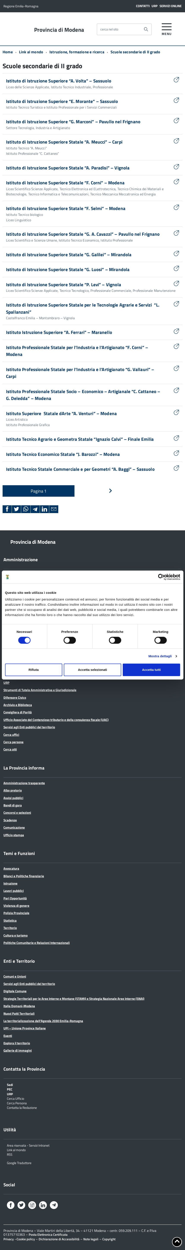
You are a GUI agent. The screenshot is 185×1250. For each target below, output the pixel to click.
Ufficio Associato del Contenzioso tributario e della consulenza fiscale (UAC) (56, 719)
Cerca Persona (17, 1103)
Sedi (10, 1084)
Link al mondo (31, 52)
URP (155, 5)
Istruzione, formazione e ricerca (76, 52)
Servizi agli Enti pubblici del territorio (29, 727)
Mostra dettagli (160, 656)
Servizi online (171, 5)
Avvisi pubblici (13, 797)
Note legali (90, 1239)
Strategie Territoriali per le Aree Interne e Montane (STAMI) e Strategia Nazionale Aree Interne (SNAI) (73, 998)
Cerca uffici (11, 734)
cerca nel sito (109, 29)
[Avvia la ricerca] (146, 29)
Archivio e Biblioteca (17, 704)
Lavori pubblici (13, 890)
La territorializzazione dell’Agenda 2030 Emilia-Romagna (43, 1020)
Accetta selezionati (92, 670)
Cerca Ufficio (15, 1098)
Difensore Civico (14, 697)
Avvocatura (11, 868)
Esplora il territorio (16, 1043)
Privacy (8, 1239)
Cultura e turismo (15, 935)
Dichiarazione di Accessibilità (59, 1239)
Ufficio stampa (13, 835)
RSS (9, 1154)
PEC (9, 1089)
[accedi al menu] (167, 28)
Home (8, 52)
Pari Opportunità (15, 898)
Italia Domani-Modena (19, 1005)
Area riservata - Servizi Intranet (28, 1145)
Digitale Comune (15, 991)
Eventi (7, 1035)
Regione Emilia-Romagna (20, 6)
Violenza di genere (16, 905)
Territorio (10, 927)
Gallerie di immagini (17, 1050)
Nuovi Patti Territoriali (19, 1013)
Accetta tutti (151, 670)
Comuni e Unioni (14, 976)
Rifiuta (33, 670)
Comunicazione (14, 827)
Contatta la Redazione (22, 1107)
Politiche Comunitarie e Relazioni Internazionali (36, 942)
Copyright (108, 1239)
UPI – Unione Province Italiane (24, 1028)
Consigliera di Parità (17, 712)
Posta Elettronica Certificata (48, 1234)
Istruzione (10, 883)
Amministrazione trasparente (24, 783)
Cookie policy (26, 1239)
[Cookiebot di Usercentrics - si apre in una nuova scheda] (161, 577)
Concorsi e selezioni (17, 812)
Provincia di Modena (59, 30)
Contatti (143, 5)
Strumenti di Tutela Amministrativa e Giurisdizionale (39, 689)
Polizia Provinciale (16, 912)
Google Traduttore (19, 1162)
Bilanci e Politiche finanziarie (23, 876)
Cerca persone (13, 742)
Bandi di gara (12, 805)
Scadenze (10, 820)
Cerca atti (10, 749)
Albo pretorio (12, 790)
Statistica (10, 920)
